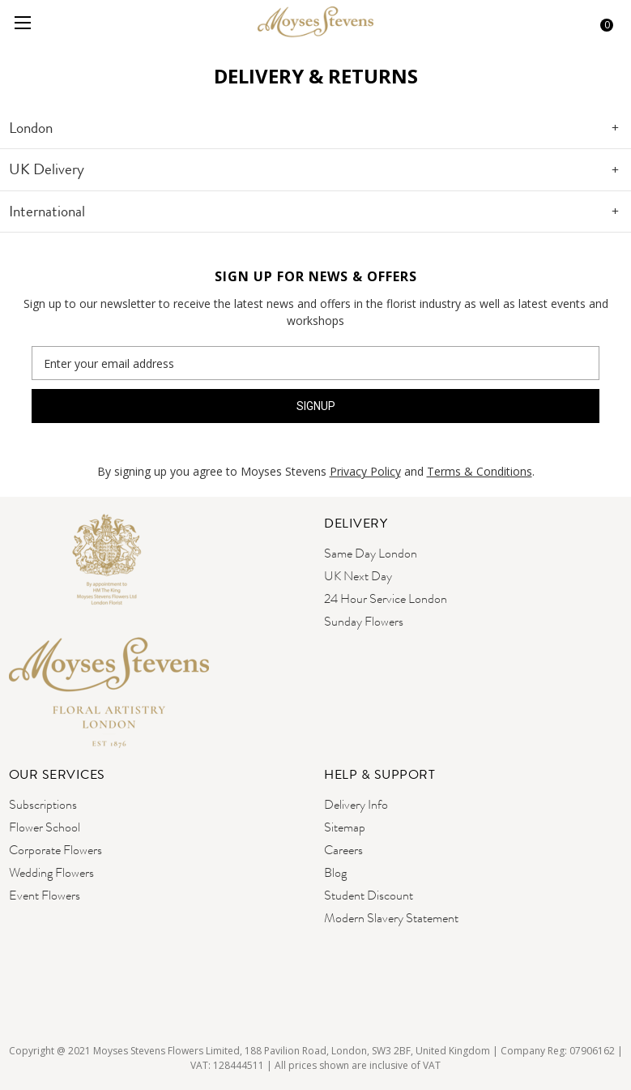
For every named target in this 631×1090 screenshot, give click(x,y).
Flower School (44, 827)
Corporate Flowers (55, 849)
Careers (343, 849)
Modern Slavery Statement (391, 917)
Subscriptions (43, 804)
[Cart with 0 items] (601, 22)
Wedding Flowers (51, 872)
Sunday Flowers (363, 621)
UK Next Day (358, 575)
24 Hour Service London (385, 598)
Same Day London (370, 553)
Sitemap (344, 827)
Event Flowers (44, 895)
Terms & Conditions (479, 471)
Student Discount (368, 895)
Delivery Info (356, 804)
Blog (335, 872)
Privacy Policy (365, 471)
